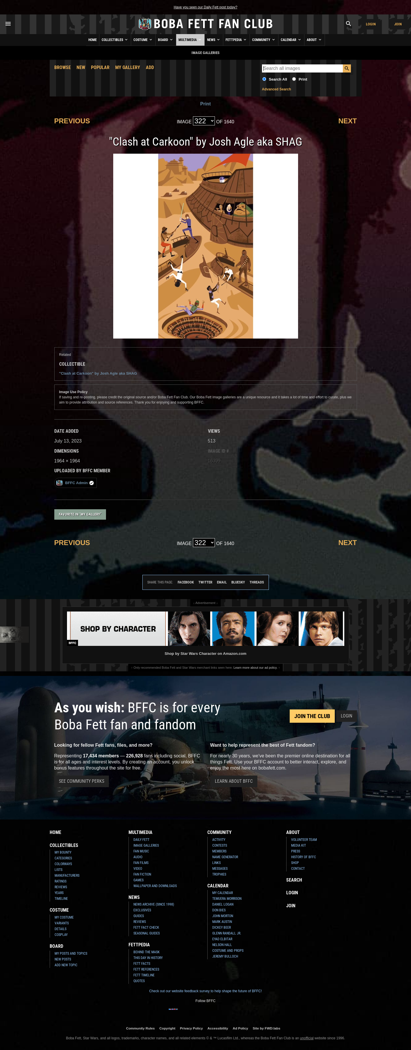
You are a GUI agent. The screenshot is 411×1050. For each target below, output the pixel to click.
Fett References (146, 969)
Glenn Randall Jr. (226, 933)
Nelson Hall (222, 945)
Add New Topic (66, 965)
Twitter (205, 582)
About (314, 39)
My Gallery (127, 67)
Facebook (186, 582)
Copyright (167, 1028)
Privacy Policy (191, 1028)
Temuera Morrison (226, 899)
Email (222, 582)
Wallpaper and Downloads (155, 886)
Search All (278, 79)
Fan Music (141, 851)
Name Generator (225, 857)
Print (303, 79)
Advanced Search (276, 89)
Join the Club (312, 716)
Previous (72, 121)
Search (294, 880)
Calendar (291, 39)
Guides (138, 916)
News (214, 39)
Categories (63, 858)
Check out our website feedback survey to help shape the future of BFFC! (205, 991)
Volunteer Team (304, 840)
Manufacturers (67, 876)
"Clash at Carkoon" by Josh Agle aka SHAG (98, 373)
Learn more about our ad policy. (256, 667)
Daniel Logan (222, 904)
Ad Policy (240, 1028)
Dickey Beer (221, 928)
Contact (298, 869)
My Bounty (63, 852)
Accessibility (217, 1028)
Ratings (60, 881)
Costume (143, 39)
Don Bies (219, 910)
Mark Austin (222, 922)
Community (264, 39)
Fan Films (140, 863)
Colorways (63, 864)
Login (371, 24)
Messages (220, 869)
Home (92, 40)
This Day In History (148, 958)
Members (219, 851)
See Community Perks (81, 781)
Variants (62, 923)
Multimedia (190, 39)
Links (216, 863)
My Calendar (222, 893)
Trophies (219, 874)
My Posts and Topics (71, 953)
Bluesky (238, 582)
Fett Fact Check (146, 928)
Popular (100, 67)
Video (137, 869)
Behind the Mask (146, 952)
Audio (137, 857)
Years (59, 893)
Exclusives (142, 910)
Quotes (139, 981)
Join (398, 24)
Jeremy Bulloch (225, 956)
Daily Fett (141, 840)
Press (295, 851)
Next (347, 121)
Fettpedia (236, 39)
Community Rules (140, 1028)
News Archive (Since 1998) (153, 904)
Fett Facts (141, 964)
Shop (295, 863)
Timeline (61, 899)
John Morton (222, 916)
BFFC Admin (75, 482)
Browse (62, 67)
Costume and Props (227, 951)
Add (150, 67)
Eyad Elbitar (222, 939)
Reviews (61, 887)
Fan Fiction (142, 874)
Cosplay (61, 935)
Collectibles (115, 39)
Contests (219, 845)
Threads (257, 582)
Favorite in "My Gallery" (80, 514)
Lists (58, 870)
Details (60, 929)
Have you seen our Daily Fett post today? (205, 7)
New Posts (63, 959)
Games (138, 880)
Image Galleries (146, 845)
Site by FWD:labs (266, 1028)
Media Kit (298, 845)
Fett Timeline (144, 975)
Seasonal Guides (146, 933)
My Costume (64, 917)
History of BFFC (303, 857)
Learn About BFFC (234, 781)
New (81, 67)
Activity (218, 840)
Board (166, 39)
